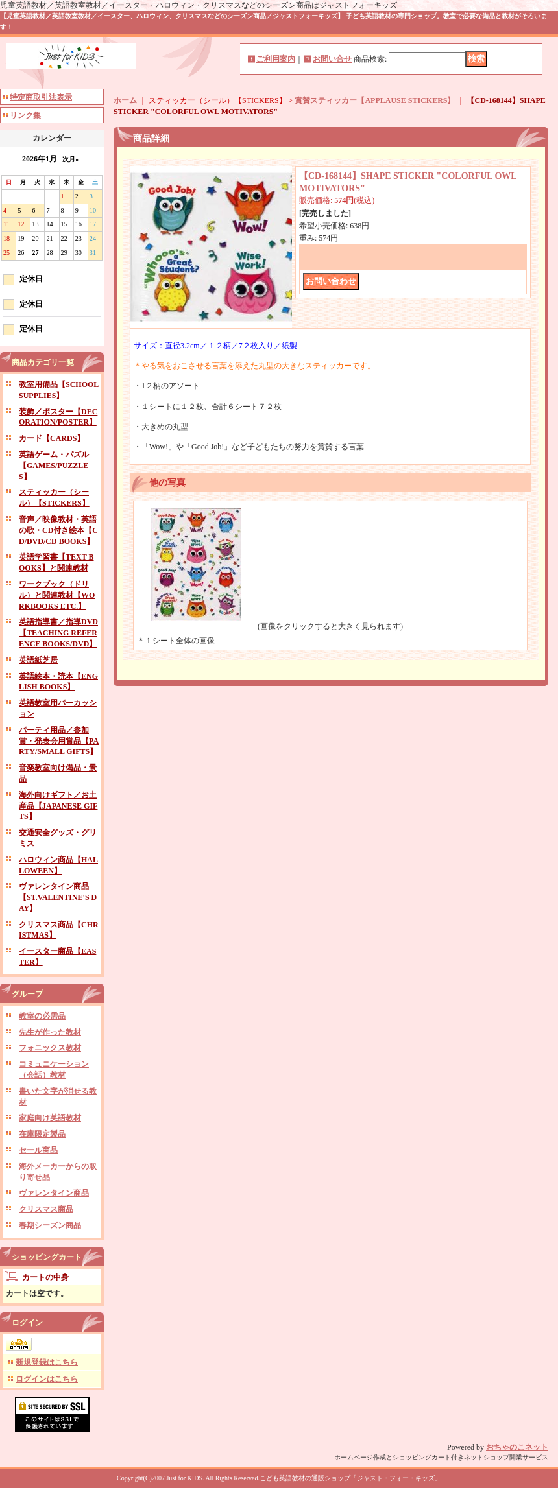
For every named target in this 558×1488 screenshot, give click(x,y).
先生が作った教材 (50, 1032)
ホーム (125, 100)
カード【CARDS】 (51, 438)
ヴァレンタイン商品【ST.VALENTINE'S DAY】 (58, 897)
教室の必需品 (42, 1016)
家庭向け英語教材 (50, 1117)
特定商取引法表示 (41, 97)
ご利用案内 (275, 59)
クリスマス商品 (46, 1209)
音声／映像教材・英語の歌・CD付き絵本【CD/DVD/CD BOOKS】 (58, 530)
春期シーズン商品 (50, 1225)
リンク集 (25, 115)
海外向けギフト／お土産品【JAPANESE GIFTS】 (58, 805)
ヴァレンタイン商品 (54, 1193)
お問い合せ (332, 59)
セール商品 (38, 1150)
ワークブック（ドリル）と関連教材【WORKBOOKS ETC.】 (57, 595)
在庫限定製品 (42, 1134)
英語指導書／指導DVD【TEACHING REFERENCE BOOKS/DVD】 (58, 632)
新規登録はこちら (47, 1362)
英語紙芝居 (38, 660)
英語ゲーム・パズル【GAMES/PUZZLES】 (54, 465)
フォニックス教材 (50, 1047)
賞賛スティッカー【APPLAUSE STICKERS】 (375, 100)
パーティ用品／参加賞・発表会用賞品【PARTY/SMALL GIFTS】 (59, 741)
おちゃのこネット (517, 1447)
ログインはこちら (47, 1379)
